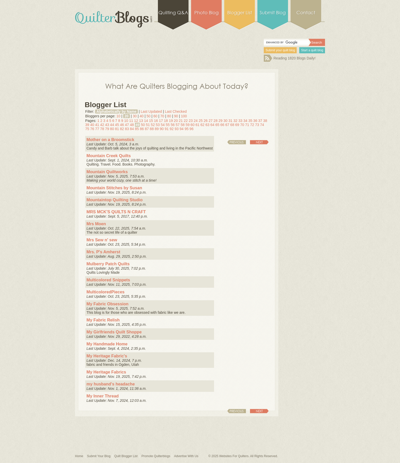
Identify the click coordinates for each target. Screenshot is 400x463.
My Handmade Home (107, 344)
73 (257, 125)
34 (245, 121)
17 (161, 121)
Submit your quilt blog (280, 50)
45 (117, 125)
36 (255, 121)
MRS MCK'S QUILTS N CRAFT (116, 211)
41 (97, 125)
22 (186, 121)
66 (222, 125)
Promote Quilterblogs (155, 456)
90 (176, 116)
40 (142, 116)
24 (196, 121)
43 (107, 125)
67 (227, 125)
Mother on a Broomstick (110, 139)
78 (102, 129)
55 (168, 125)
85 (137, 129)
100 (184, 116)
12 (136, 121)
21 (181, 121)
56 (173, 125)
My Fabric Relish (103, 320)
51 (148, 125)
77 (97, 129)
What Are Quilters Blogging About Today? (176, 85)
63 (207, 125)
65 (217, 125)
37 (260, 121)
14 (146, 121)
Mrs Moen (96, 223)
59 (187, 125)
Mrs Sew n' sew (101, 239)
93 (176, 129)
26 (206, 121)
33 (240, 121)
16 (156, 121)
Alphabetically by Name (116, 111)
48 (132, 125)
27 (211, 121)
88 (152, 129)
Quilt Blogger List (126, 456)
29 (221, 121)
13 (141, 121)
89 (157, 129)
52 (153, 125)
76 (92, 129)
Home (79, 456)
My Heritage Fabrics (106, 372)
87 (147, 129)
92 (172, 129)
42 (102, 125)
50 (148, 116)
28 (216, 121)
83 (127, 129)
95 (186, 129)
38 (265, 121)
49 (137, 125)
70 (162, 116)
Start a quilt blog (312, 50)
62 (203, 125)
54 (163, 125)
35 (250, 121)
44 (112, 125)
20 (126, 116)
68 (232, 125)
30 (135, 116)
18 (166, 121)
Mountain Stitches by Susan (114, 187)
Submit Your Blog (98, 456)
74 (262, 125)
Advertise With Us (186, 456)
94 (182, 129)
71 (247, 125)
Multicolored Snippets (108, 280)
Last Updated (151, 111)
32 (235, 121)
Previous (237, 142)
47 (127, 125)
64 (212, 125)
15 (151, 121)
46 (122, 125)
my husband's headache (110, 384)
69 (237, 125)
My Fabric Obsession (107, 304)
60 (155, 116)
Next (259, 142)
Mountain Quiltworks (107, 171)
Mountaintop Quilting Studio (114, 199)
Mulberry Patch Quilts (108, 263)
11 (131, 121)
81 (117, 129)
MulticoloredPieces (105, 292)
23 (191, 121)
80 (169, 116)
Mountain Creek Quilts (108, 155)
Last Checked (176, 111)
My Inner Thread (102, 396)
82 (122, 129)
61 (197, 125)
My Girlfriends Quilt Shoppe (114, 332)
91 (167, 129)
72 (252, 125)
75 (87, 129)
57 (178, 125)
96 (192, 129)
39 (87, 125)
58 (183, 125)
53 (158, 125)
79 (107, 129)
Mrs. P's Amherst (103, 251)
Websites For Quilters (233, 456)
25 (201, 121)
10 (118, 116)
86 (142, 129)
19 (171, 121)
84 (132, 129)
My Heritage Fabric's (106, 356)
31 (231, 121)
